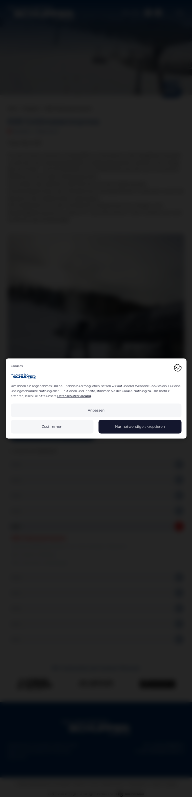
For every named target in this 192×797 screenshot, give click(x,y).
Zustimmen (52, 426)
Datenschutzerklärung (74, 396)
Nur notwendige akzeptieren (140, 426)
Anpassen (96, 410)
